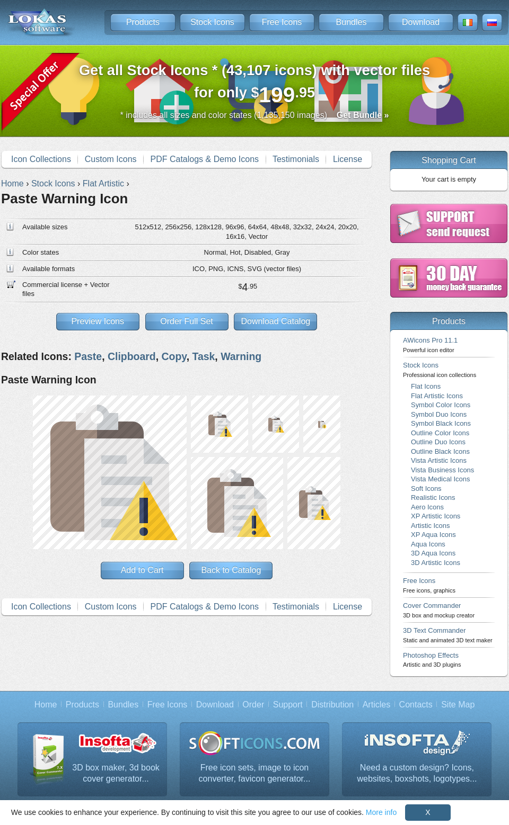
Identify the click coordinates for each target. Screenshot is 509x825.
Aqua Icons (428, 544)
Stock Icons (212, 21)
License (347, 159)
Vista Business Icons (442, 470)
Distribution (332, 704)
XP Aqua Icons (433, 535)
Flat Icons (426, 386)
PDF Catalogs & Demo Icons (205, 159)
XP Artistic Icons (435, 516)
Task (203, 356)
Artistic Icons (430, 526)
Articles (376, 704)
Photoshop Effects (432, 659)
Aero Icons (427, 507)
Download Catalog (275, 321)
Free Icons (282, 21)
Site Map (458, 704)
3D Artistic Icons (435, 563)
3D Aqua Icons (433, 553)
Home (45, 704)
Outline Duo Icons (438, 442)
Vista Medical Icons (440, 479)
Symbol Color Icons (440, 405)
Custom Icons (111, 159)
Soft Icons (426, 488)
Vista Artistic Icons (439, 460)
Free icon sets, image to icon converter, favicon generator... (255, 773)
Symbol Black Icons (441, 423)
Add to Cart (142, 570)
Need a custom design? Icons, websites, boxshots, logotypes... (417, 773)
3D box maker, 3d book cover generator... (116, 773)
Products (143, 21)
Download (421, 21)
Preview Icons (97, 321)
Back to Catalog (231, 570)
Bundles (351, 21)
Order (253, 704)
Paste (88, 356)
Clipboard (132, 356)
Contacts (416, 704)
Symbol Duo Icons (439, 414)
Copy (173, 356)
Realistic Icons (433, 497)
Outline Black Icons (440, 451)
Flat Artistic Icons (437, 396)
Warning (241, 356)
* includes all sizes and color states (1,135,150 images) (254, 115)
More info (381, 812)
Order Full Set (186, 321)
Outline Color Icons (440, 433)
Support (288, 704)
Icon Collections (41, 159)
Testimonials (296, 159)
